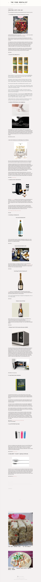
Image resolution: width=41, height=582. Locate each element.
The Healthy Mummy (20, 484)
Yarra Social (30, 484)
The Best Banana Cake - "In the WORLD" (19, 546)
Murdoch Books (14, 177)
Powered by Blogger (20, 576)
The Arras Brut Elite (29, 264)
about (14, 4)
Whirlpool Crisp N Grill (26, 484)
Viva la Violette (25, 579)
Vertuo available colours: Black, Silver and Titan (14, 210)
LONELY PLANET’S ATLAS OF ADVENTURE (18, 420)
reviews (20, 4)
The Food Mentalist (19, 2)
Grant (9, 291)
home (12, 4)
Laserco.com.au (15, 451)
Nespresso (12, 199)
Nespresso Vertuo (10, 484)
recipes (17, 4)
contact (24, 4)
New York (14, 484)
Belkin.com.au (15, 476)
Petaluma (16, 484)
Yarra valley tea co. (10, 485)
